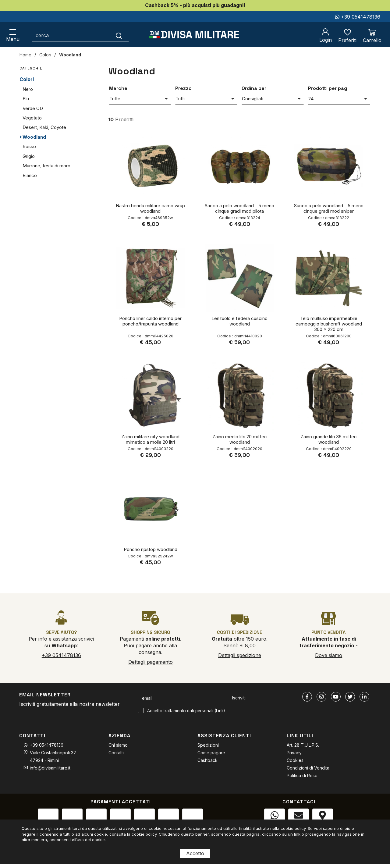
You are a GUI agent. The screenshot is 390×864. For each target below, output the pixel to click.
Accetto (195, 853)
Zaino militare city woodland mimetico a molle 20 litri (150, 439)
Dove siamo (328, 655)
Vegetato (32, 118)
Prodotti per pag (327, 88)
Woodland (70, 54)
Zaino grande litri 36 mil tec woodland (328, 439)
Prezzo (183, 88)
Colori (45, 54)
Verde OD (33, 108)
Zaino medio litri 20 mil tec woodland (239, 439)
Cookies (295, 760)
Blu (26, 98)
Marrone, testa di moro (46, 166)
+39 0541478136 (357, 16)
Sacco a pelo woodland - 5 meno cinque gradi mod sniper (328, 208)
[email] (182, 698)
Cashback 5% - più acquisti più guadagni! (195, 5)
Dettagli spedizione (239, 655)
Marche (118, 88)
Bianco (30, 175)
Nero (28, 89)
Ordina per (254, 88)
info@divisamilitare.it (50, 767)
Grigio (29, 156)
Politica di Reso (302, 775)
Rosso (29, 146)
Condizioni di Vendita (308, 767)
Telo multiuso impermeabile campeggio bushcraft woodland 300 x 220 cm (329, 323)
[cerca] (70, 35)
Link (220, 710)
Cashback (207, 760)
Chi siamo (118, 745)
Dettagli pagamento (150, 662)
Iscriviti (239, 697)
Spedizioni (208, 745)
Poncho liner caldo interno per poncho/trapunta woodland (150, 321)
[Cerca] (119, 35)
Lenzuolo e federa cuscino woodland (239, 321)
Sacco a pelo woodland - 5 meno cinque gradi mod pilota (239, 208)
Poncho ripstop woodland (150, 549)
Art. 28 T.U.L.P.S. (303, 745)
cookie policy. (145, 834)
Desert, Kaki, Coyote (44, 127)
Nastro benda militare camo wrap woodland (150, 208)
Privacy (294, 752)
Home (25, 54)
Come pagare (211, 752)
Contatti (116, 752)
